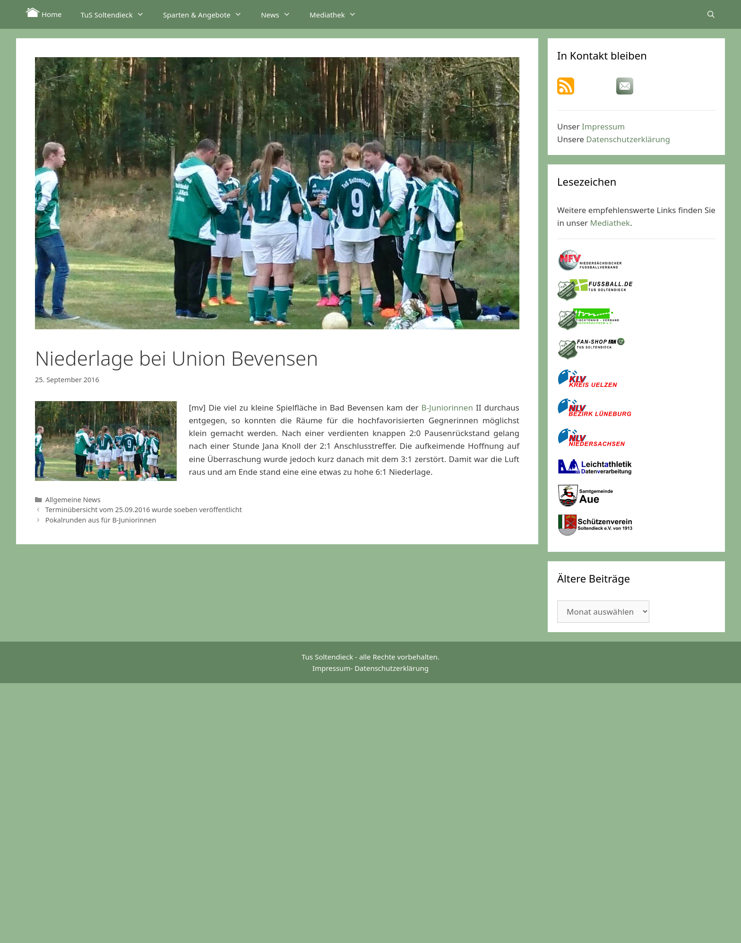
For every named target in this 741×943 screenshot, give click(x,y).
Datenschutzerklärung (628, 139)
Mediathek (338, 14)
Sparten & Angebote (207, 14)
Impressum (603, 126)
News (280, 14)
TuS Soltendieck (117, 14)
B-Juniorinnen (447, 407)
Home (44, 13)
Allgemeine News (73, 499)
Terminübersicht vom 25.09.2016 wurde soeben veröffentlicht (143, 509)
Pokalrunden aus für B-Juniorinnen (100, 519)
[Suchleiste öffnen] (711, 14)
